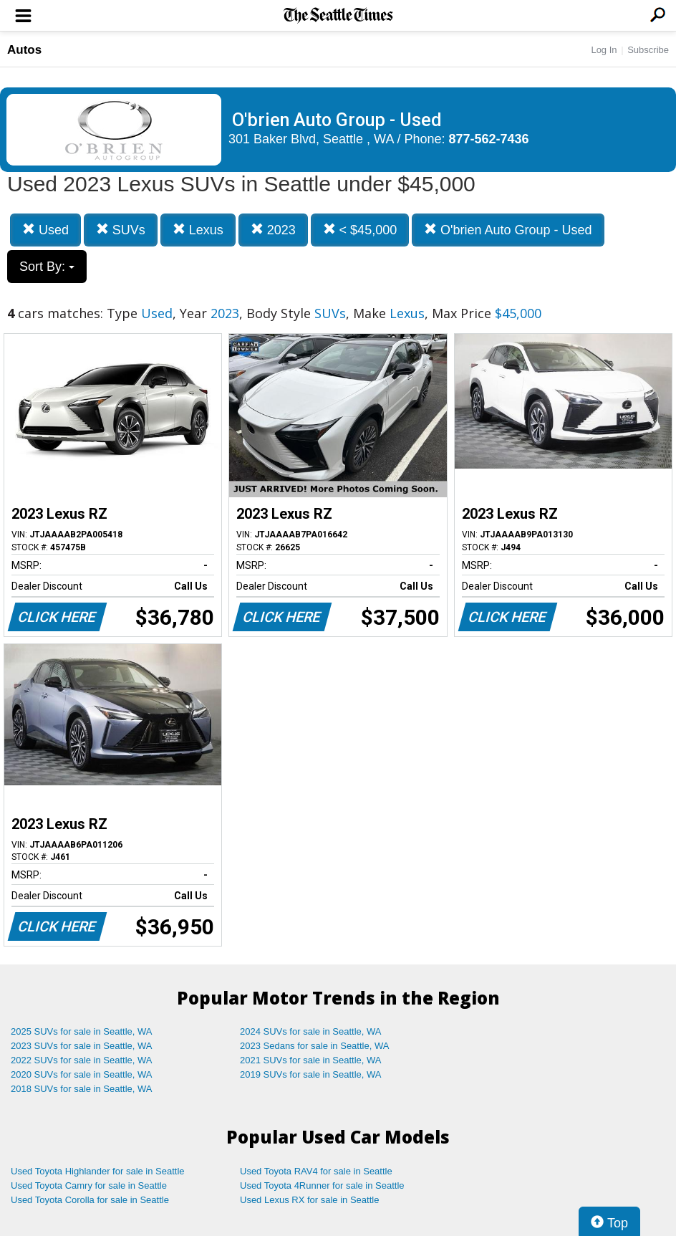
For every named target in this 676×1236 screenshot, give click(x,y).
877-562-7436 (489, 139)
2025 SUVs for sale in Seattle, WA (82, 1031)
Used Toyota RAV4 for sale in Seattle (316, 1171)
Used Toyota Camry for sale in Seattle (89, 1185)
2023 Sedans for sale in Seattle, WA (314, 1045)
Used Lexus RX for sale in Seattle (309, 1199)
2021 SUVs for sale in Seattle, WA (311, 1060)
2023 (273, 229)
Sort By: (46, 266)
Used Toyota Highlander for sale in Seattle (98, 1171)
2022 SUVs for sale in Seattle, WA (82, 1060)
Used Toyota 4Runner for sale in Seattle (322, 1185)
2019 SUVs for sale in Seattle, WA (311, 1074)
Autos (24, 50)
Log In (604, 49)
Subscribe (648, 49)
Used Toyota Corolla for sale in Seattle (90, 1199)
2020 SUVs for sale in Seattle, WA (82, 1074)
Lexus (198, 229)
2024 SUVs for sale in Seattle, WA (311, 1031)
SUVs (120, 229)
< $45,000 (360, 229)
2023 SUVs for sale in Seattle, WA (82, 1045)
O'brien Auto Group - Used (508, 229)
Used (45, 229)
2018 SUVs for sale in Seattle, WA (82, 1088)
